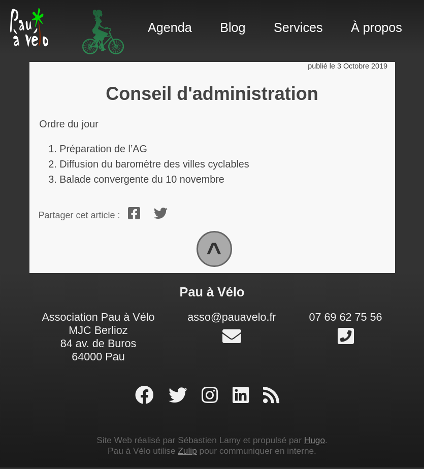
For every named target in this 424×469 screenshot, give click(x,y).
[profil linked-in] (243, 397)
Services (298, 27)
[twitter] (160, 213)
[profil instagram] (212, 397)
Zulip (187, 452)
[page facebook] (147, 397)
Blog (232, 27)
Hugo (314, 442)
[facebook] (134, 213)
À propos (376, 27)
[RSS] (271, 397)
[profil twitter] (180, 397)
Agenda (170, 27)
